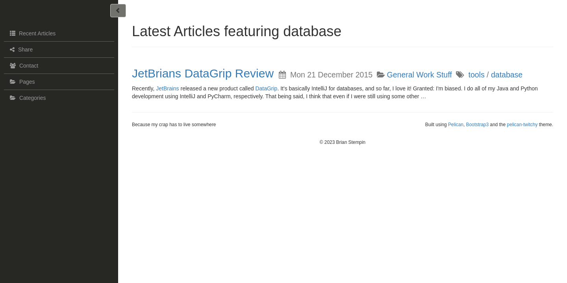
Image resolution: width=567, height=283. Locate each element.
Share (20, 49)
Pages (21, 81)
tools (476, 74)
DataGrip (266, 88)
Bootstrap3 (477, 124)
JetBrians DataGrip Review (203, 73)
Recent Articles (32, 33)
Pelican (455, 124)
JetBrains (167, 88)
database (507, 74)
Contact (23, 65)
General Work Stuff (419, 74)
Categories (27, 98)
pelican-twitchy (522, 124)
